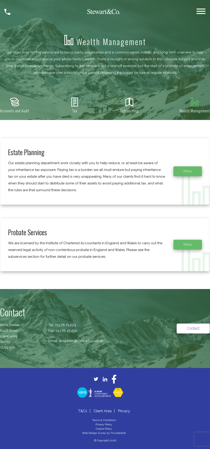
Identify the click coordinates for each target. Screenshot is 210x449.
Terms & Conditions (104, 420)
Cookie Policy (104, 428)
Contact (193, 328)
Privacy (124, 411)
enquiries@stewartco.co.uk (81, 341)
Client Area (103, 411)
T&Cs (82, 411)
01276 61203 (65, 325)
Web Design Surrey (94, 433)
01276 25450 (66, 331)
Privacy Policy (104, 424)
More (181, 176)
